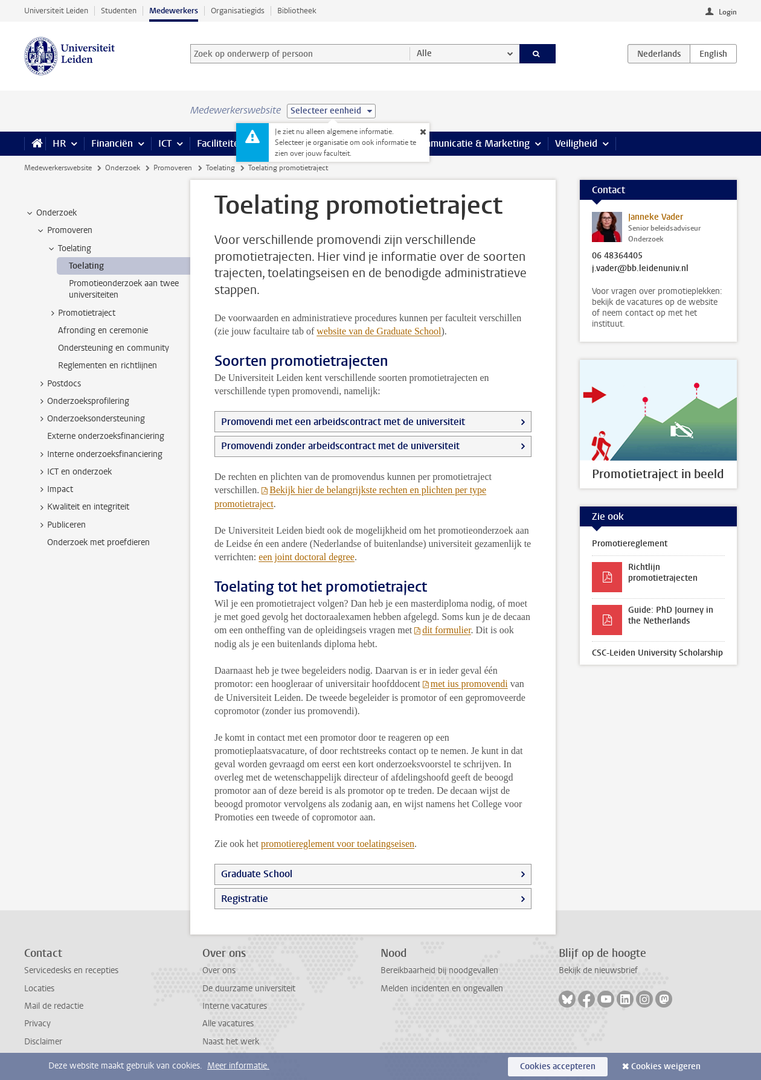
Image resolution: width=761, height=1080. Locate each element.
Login (728, 12)
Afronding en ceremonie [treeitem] (103, 330)
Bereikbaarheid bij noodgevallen (439, 970)
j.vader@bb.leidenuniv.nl (640, 268)
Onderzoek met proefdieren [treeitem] (98, 542)
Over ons (219, 970)
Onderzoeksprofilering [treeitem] (82, 401)
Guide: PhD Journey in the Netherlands (670, 615)
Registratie (244, 898)
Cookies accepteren (558, 1066)
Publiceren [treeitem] (61, 525)
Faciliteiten (221, 143)
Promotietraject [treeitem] (81, 313)
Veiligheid (576, 143)
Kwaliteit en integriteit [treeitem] (82, 507)
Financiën (112, 143)
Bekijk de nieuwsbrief (598, 970)
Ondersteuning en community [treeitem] (113, 348)
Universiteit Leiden (56, 10)
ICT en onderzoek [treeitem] (74, 472)
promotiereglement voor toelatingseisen (337, 844)
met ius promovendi (469, 684)
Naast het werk (230, 1041)
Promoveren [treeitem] (64, 231)
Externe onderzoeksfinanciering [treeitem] (105, 436)
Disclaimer (43, 1041)
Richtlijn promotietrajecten (663, 572)
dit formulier (446, 630)
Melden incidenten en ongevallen (441, 988)
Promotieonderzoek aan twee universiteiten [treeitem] (124, 289)
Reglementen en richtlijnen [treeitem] (107, 365)
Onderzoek (122, 168)
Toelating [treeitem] (69, 249)
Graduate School (256, 874)
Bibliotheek (296, 10)
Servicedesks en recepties (71, 970)
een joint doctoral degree (306, 557)
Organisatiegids (238, 10)
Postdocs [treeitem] (58, 384)
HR (59, 143)
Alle (424, 53)
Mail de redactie (53, 1006)
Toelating (220, 168)
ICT (165, 143)
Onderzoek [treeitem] (51, 213)
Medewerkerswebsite (58, 168)
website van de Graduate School (378, 331)
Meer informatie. (238, 1066)
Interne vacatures (234, 1006)
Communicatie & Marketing (471, 143)
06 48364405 (617, 256)
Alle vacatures (228, 1023)
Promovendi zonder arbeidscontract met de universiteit (340, 445)
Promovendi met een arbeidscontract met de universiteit (343, 421)
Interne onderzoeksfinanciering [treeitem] (99, 455)
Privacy (37, 1023)
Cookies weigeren (666, 1066)
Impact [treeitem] (54, 490)
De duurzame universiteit (248, 988)
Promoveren (172, 168)
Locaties (39, 988)
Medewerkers (173, 10)
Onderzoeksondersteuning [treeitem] (90, 419)
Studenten (118, 10)
